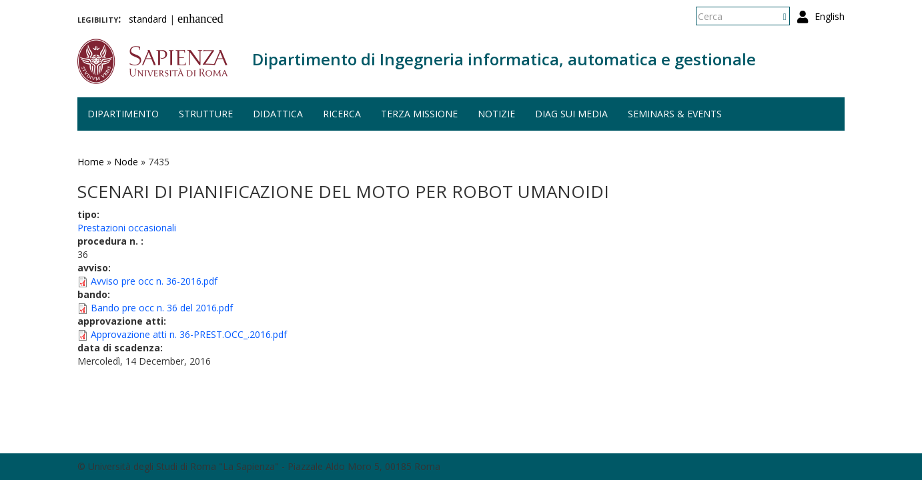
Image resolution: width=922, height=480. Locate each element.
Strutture (206, 113)
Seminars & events (675, 113)
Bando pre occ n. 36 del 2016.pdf (162, 307)
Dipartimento (123, 113)
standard (148, 19)
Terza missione (419, 113)
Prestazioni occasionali (126, 227)
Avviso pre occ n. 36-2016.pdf (154, 281)
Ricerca (342, 113)
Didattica (278, 113)
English (830, 16)
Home (90, 161)
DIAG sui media (571, 113)
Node (126, 161)
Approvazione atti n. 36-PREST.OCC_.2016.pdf (189, 334)
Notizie (496, 113)
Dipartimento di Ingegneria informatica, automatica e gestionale (504, 59)
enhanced (200, 18)
